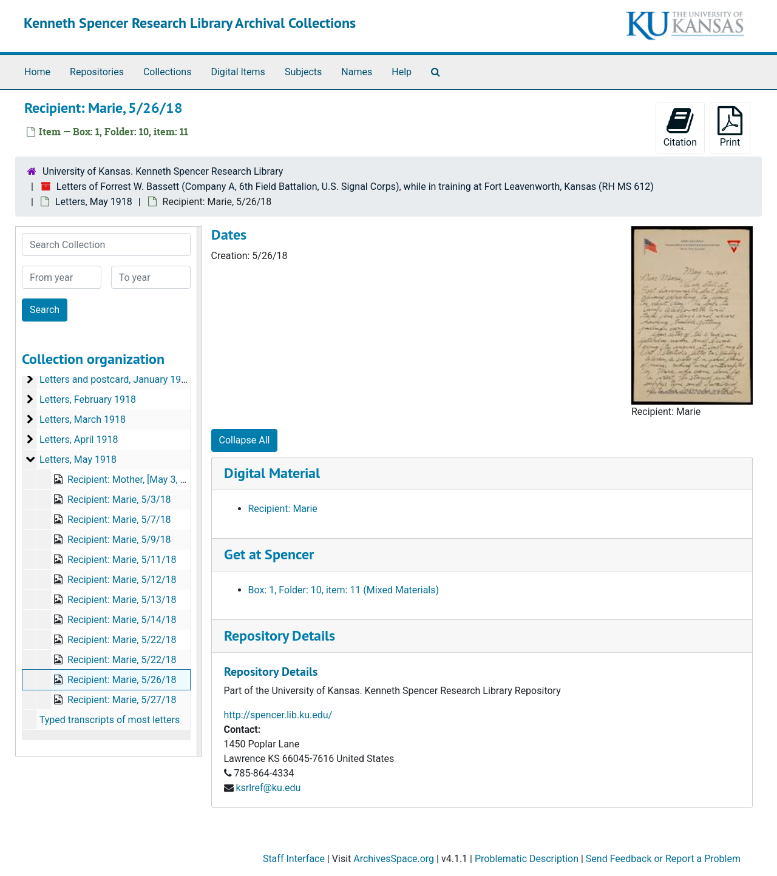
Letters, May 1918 (93, 201)
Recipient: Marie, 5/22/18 (122, 639)
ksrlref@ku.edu (268, 787)
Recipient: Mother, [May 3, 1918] (136, 479)
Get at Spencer (269, 554)
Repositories (97, 72)
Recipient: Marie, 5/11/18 (122, 559)
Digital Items (238, 72)
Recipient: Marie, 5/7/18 (119, 519)
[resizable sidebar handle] (199, 491)
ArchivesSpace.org (393, 858)
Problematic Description (527, 858)
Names (356, 72)
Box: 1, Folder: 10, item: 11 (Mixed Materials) (343, 590)
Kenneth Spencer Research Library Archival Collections (190, 22)
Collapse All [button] (244, 440)
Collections (167, 72)
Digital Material (272, 472)
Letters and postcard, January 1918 (115, 379)
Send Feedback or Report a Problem (663, 858)
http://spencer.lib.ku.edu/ (278, 715)
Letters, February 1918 (87, 399)
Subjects (303, 72)
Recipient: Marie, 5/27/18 (122, 700)
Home (37, 72)
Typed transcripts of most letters (109, 720)
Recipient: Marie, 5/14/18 (122, 619)
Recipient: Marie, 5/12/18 (122, 579)
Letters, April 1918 (78, 439)
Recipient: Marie (282, 508)
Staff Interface (294, 858)
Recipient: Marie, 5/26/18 (122, 680)
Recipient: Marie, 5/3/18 (119, 499)
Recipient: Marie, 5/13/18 (122, 599)
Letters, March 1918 (82, 419)
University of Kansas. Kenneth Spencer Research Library (162, 171)
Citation (680, 127)
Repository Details (279, 635)
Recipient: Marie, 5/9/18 (119, 539)
